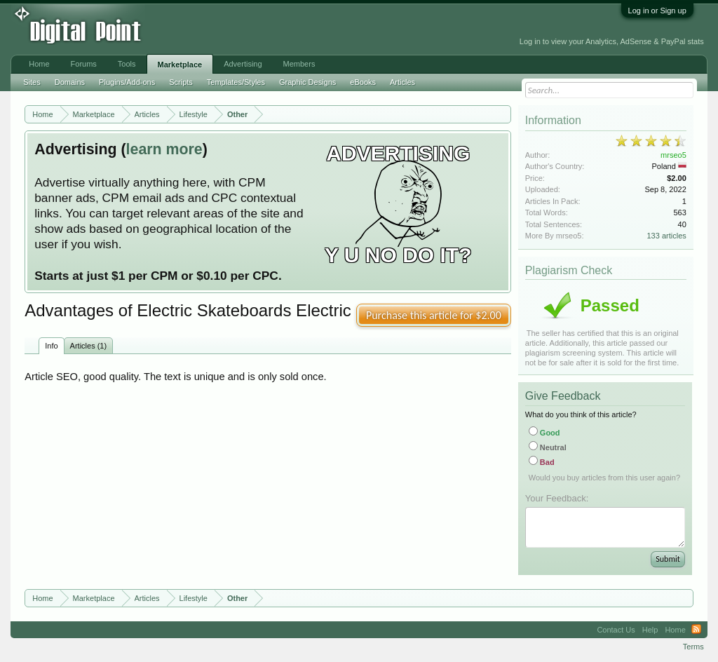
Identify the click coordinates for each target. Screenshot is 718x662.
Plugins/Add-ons (127, 82)
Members (299, 64)
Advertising (243, 64)
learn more (164, 149)
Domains (70, 82)
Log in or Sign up (657, 10)
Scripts (181, 82)
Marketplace (180, 64)
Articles (402, 82)
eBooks (363, 82)
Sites (31, 82)
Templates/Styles (236, 82)
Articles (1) (88, 346)
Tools (127, 64)
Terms (693, 646)
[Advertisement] (315, 29)
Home (39, 64)
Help (650, 630)
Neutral (548, 447)
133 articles (666, 235)
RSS (696, 629)
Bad (542, 462)
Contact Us (616, 630)
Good (544, 432)
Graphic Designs (307, 82)
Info (51, 346)
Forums (84, 64)
